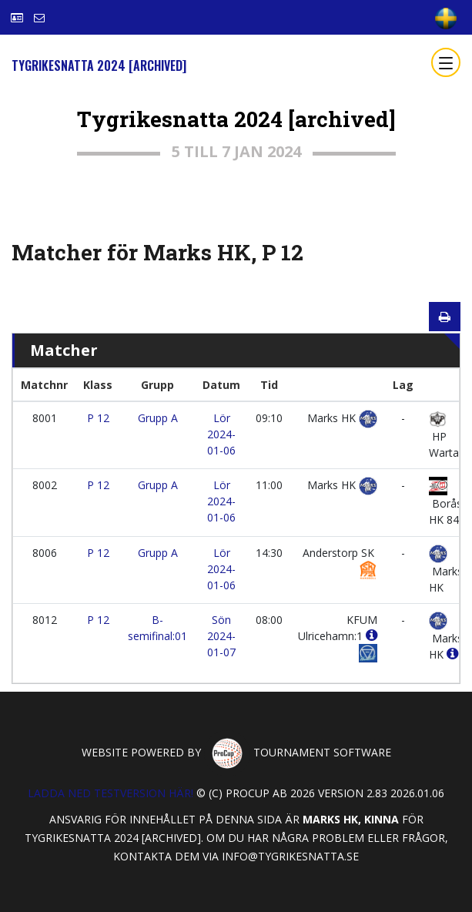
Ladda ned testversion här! (110, 793)
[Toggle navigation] (445, 62)
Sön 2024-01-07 (221, 635)
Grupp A (158, 418)
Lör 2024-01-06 (221, 434)
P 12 (98, 418)
